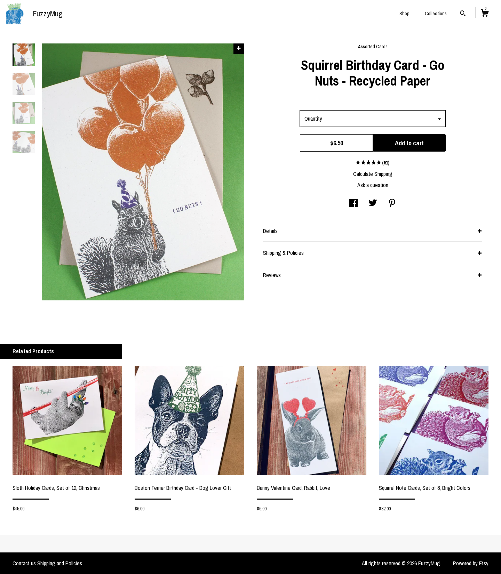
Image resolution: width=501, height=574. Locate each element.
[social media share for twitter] (373, 204)
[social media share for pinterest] (392, 204)
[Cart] (484, 14)
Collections (436, 13)
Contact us (24, 563)
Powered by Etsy (470, 563)
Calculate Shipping (372, 174)
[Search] (463, 14)
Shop (404, 13)
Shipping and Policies (59, 563)
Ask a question (372, 185)
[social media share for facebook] (353, 204)
